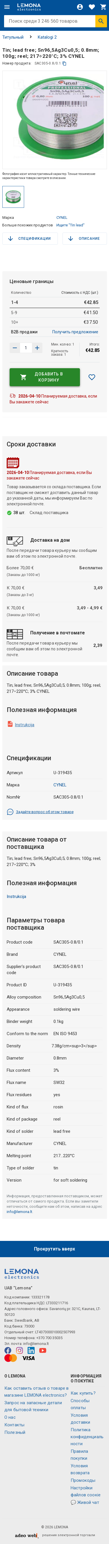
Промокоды (83, 1480)
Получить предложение (75, 332)
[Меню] (7, 7)
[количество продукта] (26, 348)
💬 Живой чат (85, 1502)
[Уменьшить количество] (37, 348)
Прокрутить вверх (54, 1249)
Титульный (13, 37)
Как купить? (83, 1393)
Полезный (14, 1432)
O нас (10, 1417)
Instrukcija (25, 724)
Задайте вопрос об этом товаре (40, 811)
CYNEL (61, 217)
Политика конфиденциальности (87, 1436)
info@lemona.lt (19, 1212)
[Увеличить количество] (15, 348)
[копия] (64, 63)
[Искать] (101, 21)
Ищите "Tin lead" (70, 225)
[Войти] (80, 7)
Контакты (14, 1424)
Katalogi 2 (47, 37)
